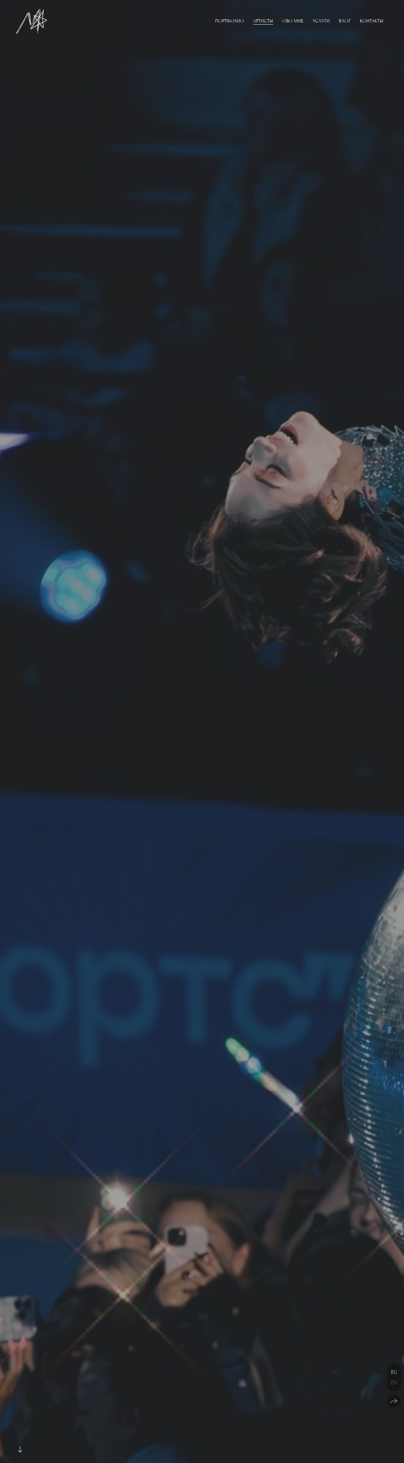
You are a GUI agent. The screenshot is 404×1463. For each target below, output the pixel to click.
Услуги (321, 21)
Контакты (371, 21)
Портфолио (229, 21)
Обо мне (292, 21)
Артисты (263, 21)
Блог (345, 21)
